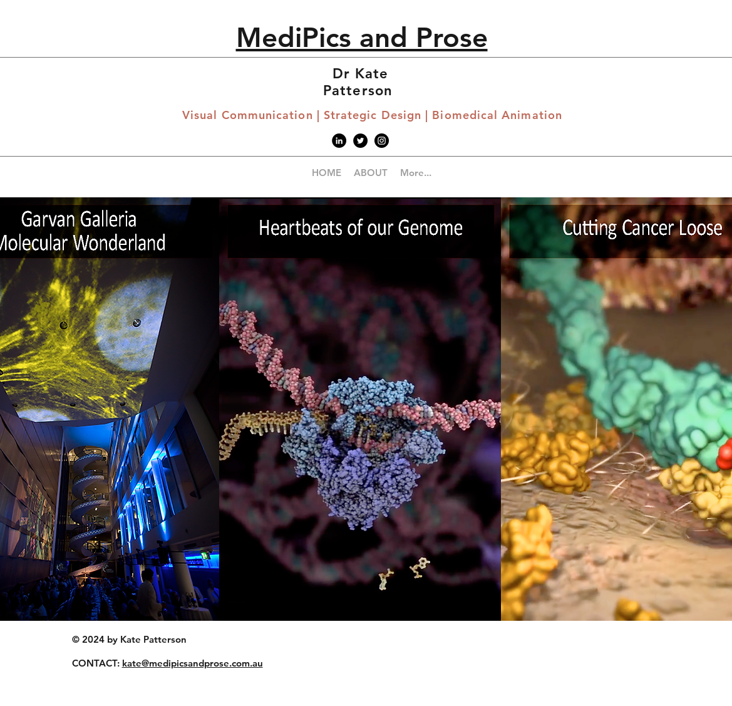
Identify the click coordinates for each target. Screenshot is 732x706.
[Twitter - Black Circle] (360, 140)
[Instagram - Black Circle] (381, 140)
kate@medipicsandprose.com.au (192, 663)
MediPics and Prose (362, 37)
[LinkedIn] (339, 140)
